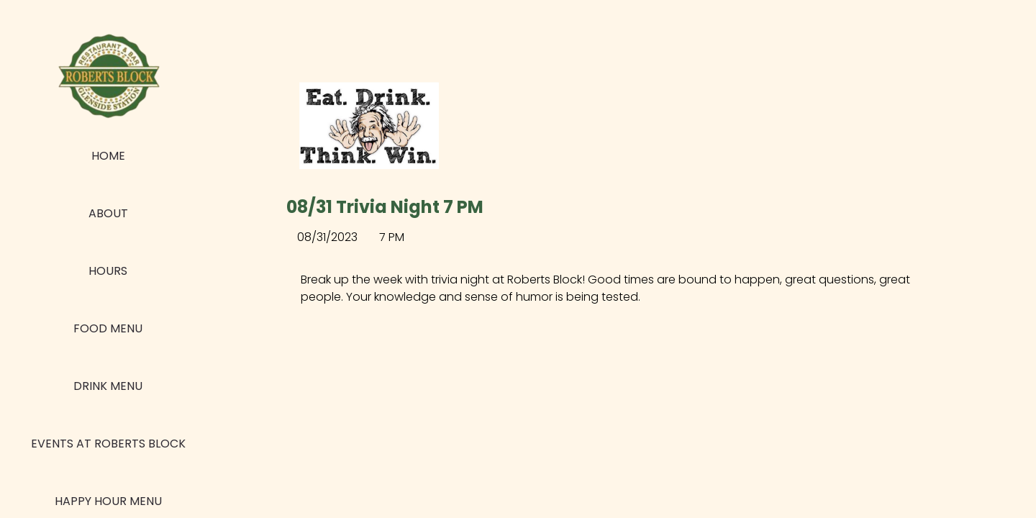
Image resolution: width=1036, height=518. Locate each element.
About (108, 213)
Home (108, 155)
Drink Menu (107, 386)
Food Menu (107, 328)
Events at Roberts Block (108, 443)
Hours (107, 271)
